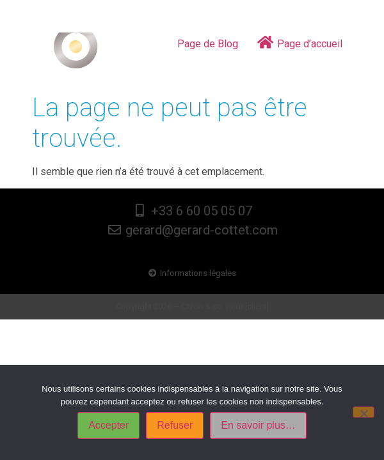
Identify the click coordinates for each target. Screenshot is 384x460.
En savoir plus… (258, 425)
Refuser (175, 425)
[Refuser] (363, 412)
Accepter (108, 425)
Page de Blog (207, 44)
